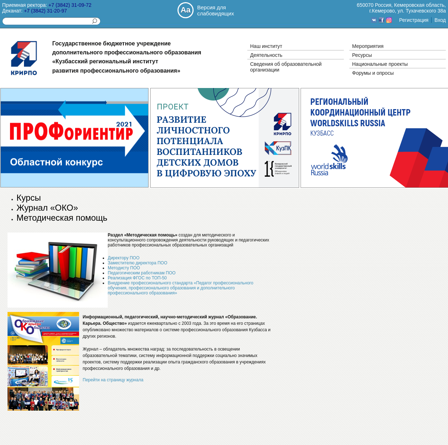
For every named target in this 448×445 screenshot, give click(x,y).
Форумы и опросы (373, 73)
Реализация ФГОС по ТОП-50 (137, 277)
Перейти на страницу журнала (113, 379)
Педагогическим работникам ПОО (142, 272)
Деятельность (266, 55)
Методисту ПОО (124, 267)
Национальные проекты (380, 64)
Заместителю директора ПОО (137, 262)
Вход (440, 20)
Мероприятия (368, 46)
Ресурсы (362, 55)
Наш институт (266, 46)
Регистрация (413, 20)
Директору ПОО (124, 257)
